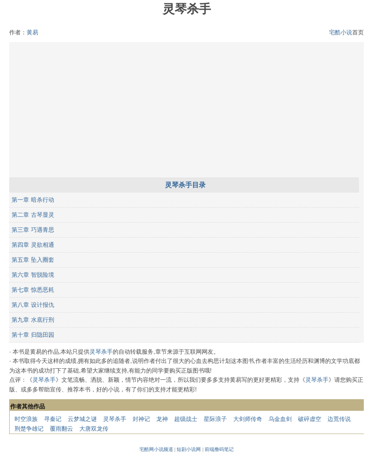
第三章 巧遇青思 (33, 229)
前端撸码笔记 (219, 449)
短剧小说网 (189, 449)
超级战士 (185, 419)
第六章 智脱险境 (33, 274)
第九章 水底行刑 (33, 319)
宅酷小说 (340, 32)
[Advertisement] (187, 110)
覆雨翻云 (61, 428)
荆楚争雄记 (29, 428)
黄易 (32, 32)
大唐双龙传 (93, 428)
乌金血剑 (280, 419)
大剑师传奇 (247, 419)
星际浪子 (215, 419)
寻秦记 (52, 419)
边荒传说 (339, 419)
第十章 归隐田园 (33, 334)
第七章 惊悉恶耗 (33, 289)
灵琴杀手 (101, 351)
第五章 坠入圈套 (33, 259)
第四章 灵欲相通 (33, 244)
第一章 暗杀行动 (33, 199)
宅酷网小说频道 (156, 449)
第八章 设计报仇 (33, 304)
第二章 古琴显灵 (33, 214)
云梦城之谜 (82, 419)
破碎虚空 (309, 419)
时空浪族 (26, 419)
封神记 (141, 419)
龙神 (162, 419)
